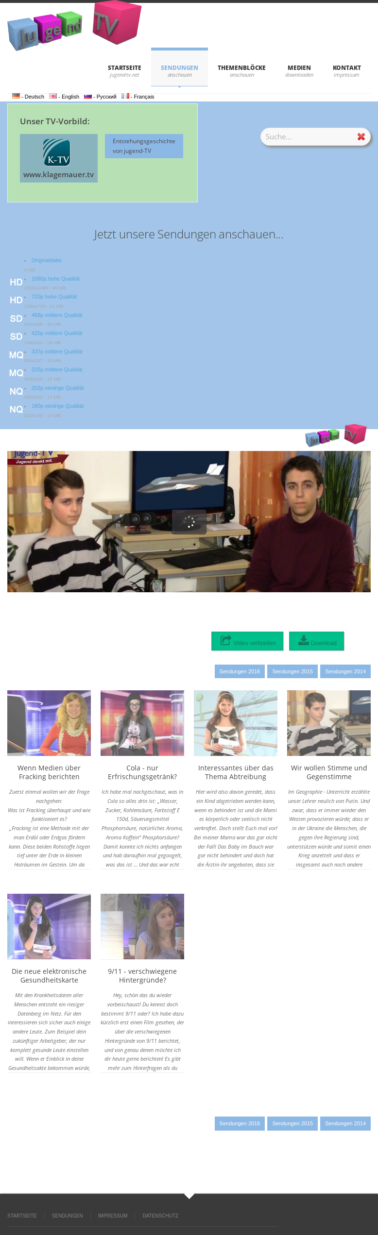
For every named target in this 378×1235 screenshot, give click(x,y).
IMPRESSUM (113, 1215)
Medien (299, 68)
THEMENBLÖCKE (242, 68)
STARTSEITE (124, 68)
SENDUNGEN (179, 68)
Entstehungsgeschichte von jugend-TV (144, 146)
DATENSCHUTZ (160, 1215)
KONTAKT (347, 68)
